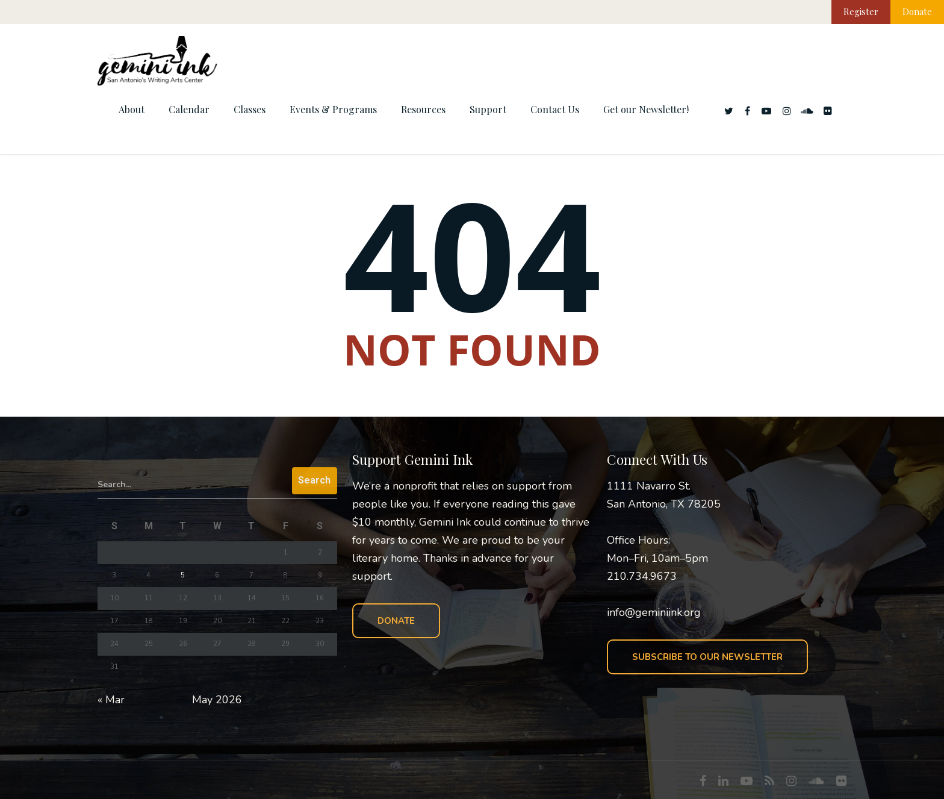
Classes (250, 109)
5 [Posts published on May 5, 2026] (183, 575)
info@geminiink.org (654, 612)
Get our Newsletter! (646, 109)
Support (488, 109)
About (131, 109)
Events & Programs (333, 109)
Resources (423, 109)
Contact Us (554, 109)
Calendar (189, 109)
